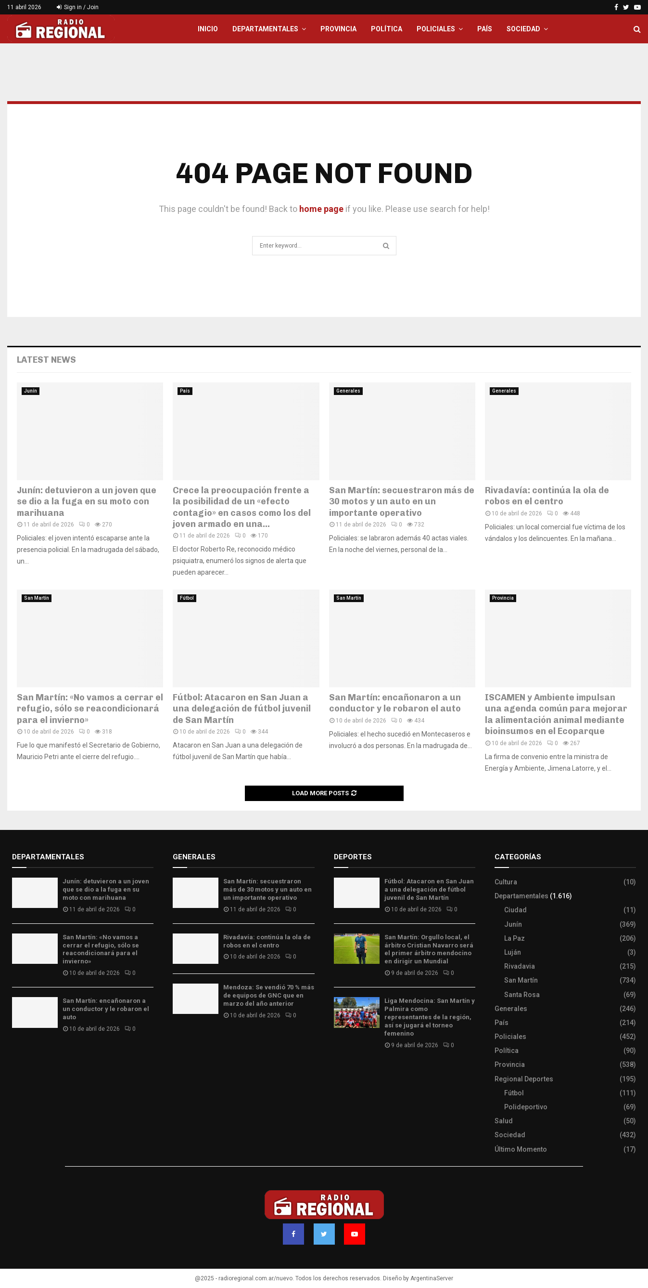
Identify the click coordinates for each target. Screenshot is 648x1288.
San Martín (36, 598)
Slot (340, 1074)
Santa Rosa (522, 995)
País (484, 29)
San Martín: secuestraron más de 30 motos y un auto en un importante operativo (401, 501)
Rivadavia (519, 966)
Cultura (506, 882)
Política (386, 29)
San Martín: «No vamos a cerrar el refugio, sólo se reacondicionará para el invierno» (90, 708)
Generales (348, 391)
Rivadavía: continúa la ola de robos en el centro (547, 496)
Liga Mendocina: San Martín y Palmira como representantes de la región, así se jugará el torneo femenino (429, 1017)
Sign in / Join (78, 7)
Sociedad (523, 29)
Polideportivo (525, 1107)
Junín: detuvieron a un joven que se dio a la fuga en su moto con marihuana (86, 501)
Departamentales (265, 29)
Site (353, 1074)
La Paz (514, 938)
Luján (512, 952)
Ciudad (515, 910)
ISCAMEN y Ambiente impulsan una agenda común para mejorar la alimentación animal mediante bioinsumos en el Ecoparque (556, 714)
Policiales (436, 29)
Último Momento (521, 1149)
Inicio (208, 29)
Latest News (46, 360)
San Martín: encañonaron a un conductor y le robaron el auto (395, 703)
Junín (30, 391)
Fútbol (187, 598)
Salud (504, 1121)
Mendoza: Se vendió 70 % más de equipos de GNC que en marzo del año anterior (268, 995)
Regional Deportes (524, 1079)
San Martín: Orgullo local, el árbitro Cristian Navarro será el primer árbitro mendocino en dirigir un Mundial (428, 949)
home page (321, 209)
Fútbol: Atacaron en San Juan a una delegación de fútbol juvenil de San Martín (242, 708)
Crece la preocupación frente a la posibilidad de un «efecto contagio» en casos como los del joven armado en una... (242, 507)
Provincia (338, 29)
